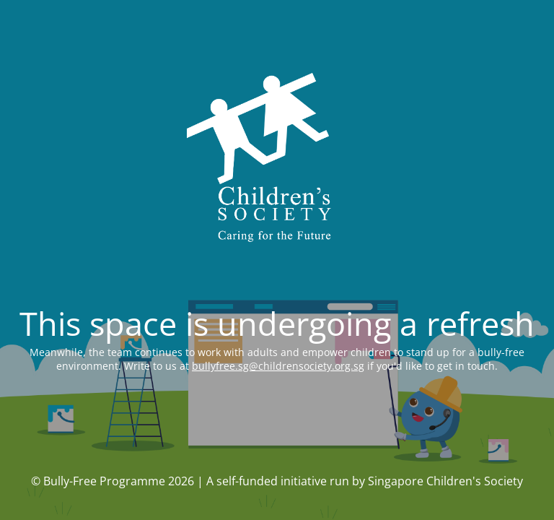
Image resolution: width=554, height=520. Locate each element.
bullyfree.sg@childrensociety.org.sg (278, 366)
